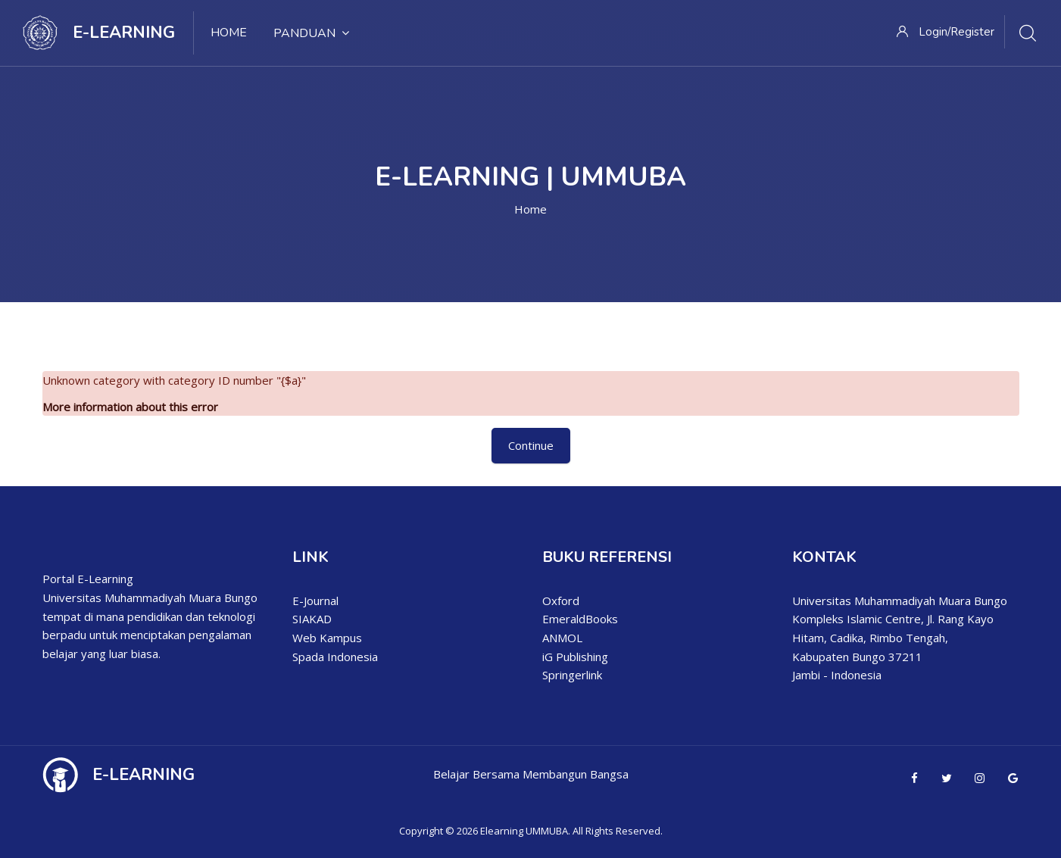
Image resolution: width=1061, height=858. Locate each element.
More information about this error (130, 406)
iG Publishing (575, 656)
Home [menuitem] (229, 32)
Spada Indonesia (335, 656)
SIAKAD (312, 618)
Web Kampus (327, 637)
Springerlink (572, 674)
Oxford (560, 600)
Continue (531, 445)
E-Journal (315, 600)
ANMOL (562, 637)
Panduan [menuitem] (311, 33)
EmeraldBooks (580, 618)
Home (530, 209)
